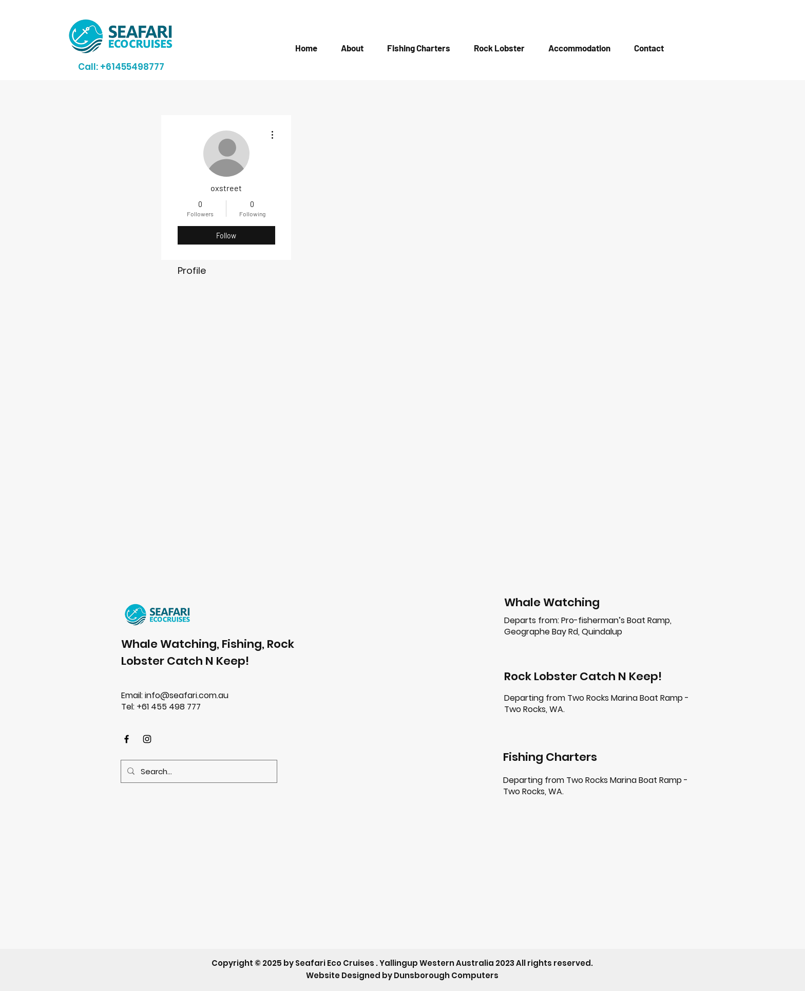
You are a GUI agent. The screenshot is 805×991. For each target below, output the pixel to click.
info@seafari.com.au (186, 695)
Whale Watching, (171, 644)
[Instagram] (147, 739)
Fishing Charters (550, 757)
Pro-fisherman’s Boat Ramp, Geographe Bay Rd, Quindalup (588, 626)
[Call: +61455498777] (121, 67)
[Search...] (198, 771)
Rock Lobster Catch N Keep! (583, 676)
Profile (192, 270)
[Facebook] (126, 739)
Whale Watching (552, 602)
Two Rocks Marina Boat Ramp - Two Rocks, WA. (595, 785)
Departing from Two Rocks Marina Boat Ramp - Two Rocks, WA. (596, 703)
